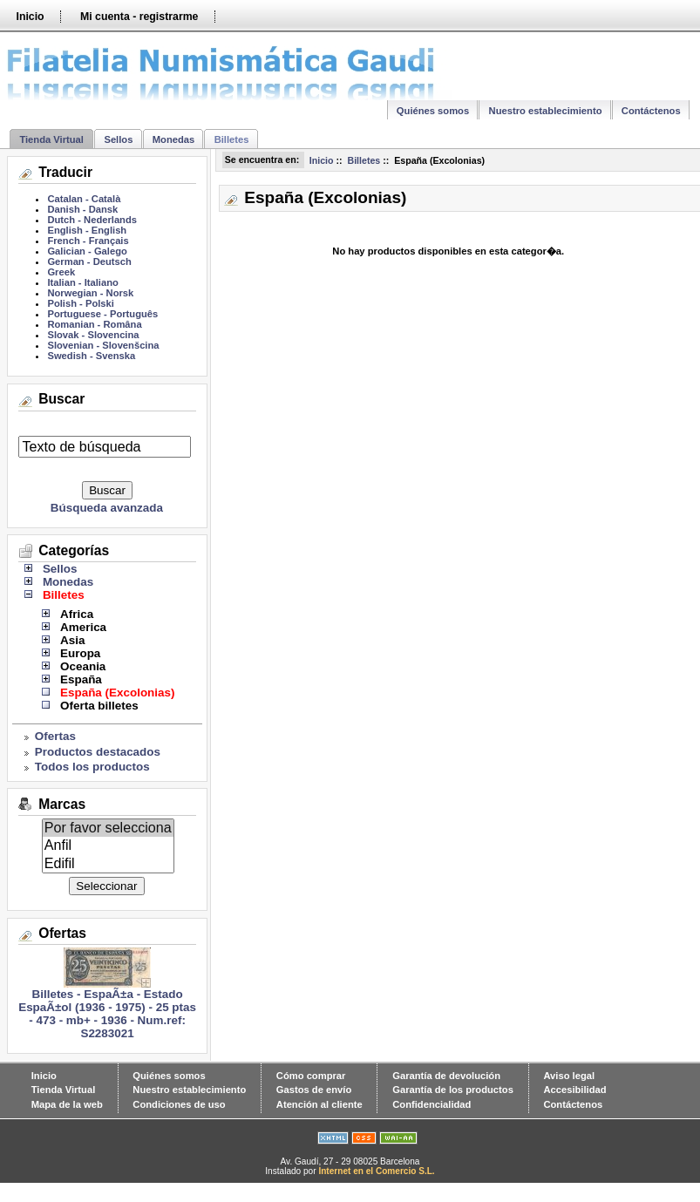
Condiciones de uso (179, 1104)
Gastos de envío (313, 1089)
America (83, 627)
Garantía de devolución (446, 1075)
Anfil (108, 845)
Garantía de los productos (452, 1089)
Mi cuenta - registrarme (139, 16)
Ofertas (55, 736)
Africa (76, 614)
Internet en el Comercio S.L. (376, 1171)
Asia (72, 640)
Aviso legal (569, 1075)
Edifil (108, 864)
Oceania (82, 666)
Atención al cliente (319, 1104)
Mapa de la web (67, 1104)
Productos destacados (97, 751)
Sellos (118, 139)
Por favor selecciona (108, 828)
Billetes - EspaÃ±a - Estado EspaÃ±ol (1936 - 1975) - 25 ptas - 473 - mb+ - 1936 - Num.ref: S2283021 (107, 1008)
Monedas (174, 139)
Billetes (363, 160)
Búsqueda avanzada (107, 507)
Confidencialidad (431, 1104)
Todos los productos (92, 766)
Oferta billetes (99, 705)
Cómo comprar (311, 1075)
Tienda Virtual (51, 139)
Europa (80, 653)
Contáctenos (651, 110)
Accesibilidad (574, 1089)
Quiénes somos (433, 110)
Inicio (30, 16)
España (81, 679)
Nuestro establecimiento (545, 110)
